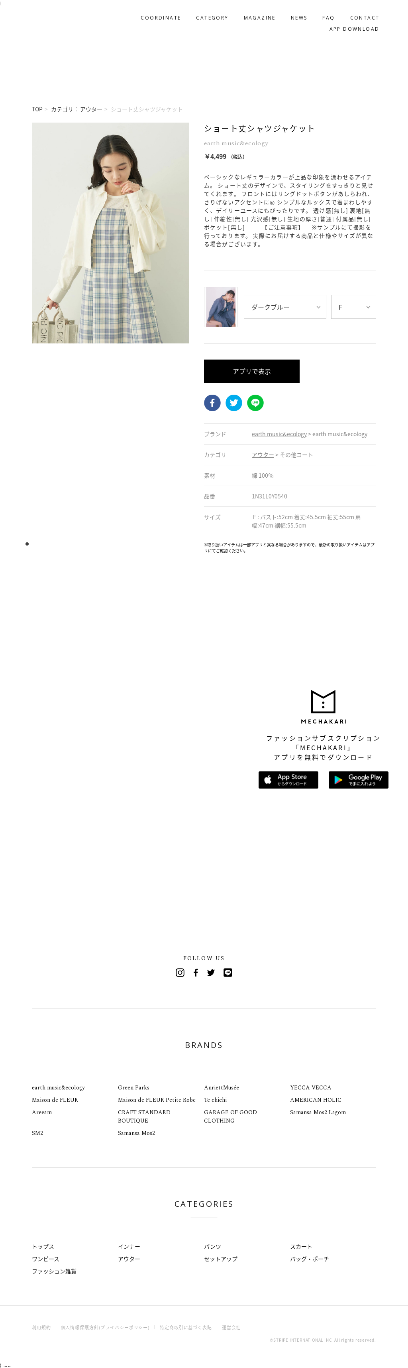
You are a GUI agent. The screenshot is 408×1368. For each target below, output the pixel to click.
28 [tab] (188, 544)
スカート (301, 1246)
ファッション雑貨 (54, 1271)
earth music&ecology (58, 1087)
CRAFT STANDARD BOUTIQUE (144, 1116)
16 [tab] (117, 544)
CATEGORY (209, 14)
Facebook (212, 403)
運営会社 (231, 1327)
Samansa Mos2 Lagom (318, 1112)
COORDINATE (157, 14)
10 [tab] (81, 544)
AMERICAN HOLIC (315, 1100)
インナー (129, 1246)
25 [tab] (170, 544)
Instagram (180, 973)
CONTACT (361, 14)
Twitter (234, 403)
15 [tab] (111, 544)
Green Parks (133, 1087)
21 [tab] (146, 544)
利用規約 (41, 1327)
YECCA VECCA (311, 1087)
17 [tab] (123, 544)
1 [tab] (27, 544)
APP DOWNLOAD (351, 25)
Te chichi (215, 1100)
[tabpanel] (110, 338)
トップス (43, 1246)
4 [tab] (45, 544)
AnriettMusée (221, 1087)
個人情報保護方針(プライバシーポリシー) (105, 1327)
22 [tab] (152, 544)
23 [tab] (158, 544)
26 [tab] (176, 544)
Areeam (42, 1112)
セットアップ (220, 1259)
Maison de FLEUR (55, 1100)
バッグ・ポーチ (309, 1259)
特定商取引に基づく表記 (186, 1327)
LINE (255, 403)
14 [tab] (105, 544)
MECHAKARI (73, 20)
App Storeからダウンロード (288, 780)
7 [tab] (63, 544)
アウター (129, 1259)
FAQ (325, 14)
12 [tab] (93, 544)
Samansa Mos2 (136, 1133)
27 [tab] (182, 544)
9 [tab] (75, 544)
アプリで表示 (252, 371)
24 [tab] (164, 544)
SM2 (37, 1133)
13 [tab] (99, 544)
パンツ (212, 1246)
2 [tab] (33, 544)
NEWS (295, 14)
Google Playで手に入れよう (358, 780)
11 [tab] (87, 544)
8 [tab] (69, 544)
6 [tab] (57, 544)
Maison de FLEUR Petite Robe (157, 1100)
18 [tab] (128, 544)
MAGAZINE (256, 14)
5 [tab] (51, 544)
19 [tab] (134, 544)
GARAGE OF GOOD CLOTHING (230, 1116)
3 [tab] (39, 544)
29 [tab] (194, 544)
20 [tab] (140, 544)
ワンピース (45, 1259)
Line (228, 973)
